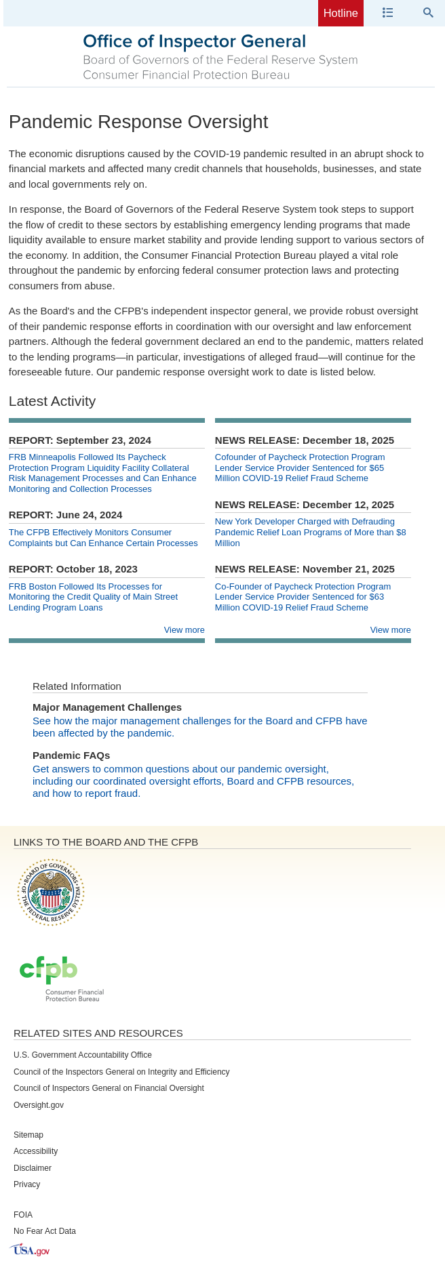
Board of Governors (49, 892)
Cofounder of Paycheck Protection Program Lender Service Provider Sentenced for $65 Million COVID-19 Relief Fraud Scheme (300, 467)
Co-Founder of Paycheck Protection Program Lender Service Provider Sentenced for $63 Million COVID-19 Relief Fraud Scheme (303, 597)
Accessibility (36, 1151)
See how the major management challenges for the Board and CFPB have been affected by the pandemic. (200, 727)
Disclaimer (33, 1168)
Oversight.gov (39, 1105)
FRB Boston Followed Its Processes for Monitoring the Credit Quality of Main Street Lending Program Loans (93, 597)
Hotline (341, 13)
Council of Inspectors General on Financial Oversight (109, 1088)
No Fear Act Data (45, 1231)
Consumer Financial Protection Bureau (62, 979)
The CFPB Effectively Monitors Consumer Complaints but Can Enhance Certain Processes (103, 537)
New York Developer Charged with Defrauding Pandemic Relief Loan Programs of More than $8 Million (310, 531)
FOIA (23, 1215)
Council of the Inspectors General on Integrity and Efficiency (122, 1072)
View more (184, 630)
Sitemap (28, 1135)
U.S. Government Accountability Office (83, 1055)
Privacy (27, 1184)
